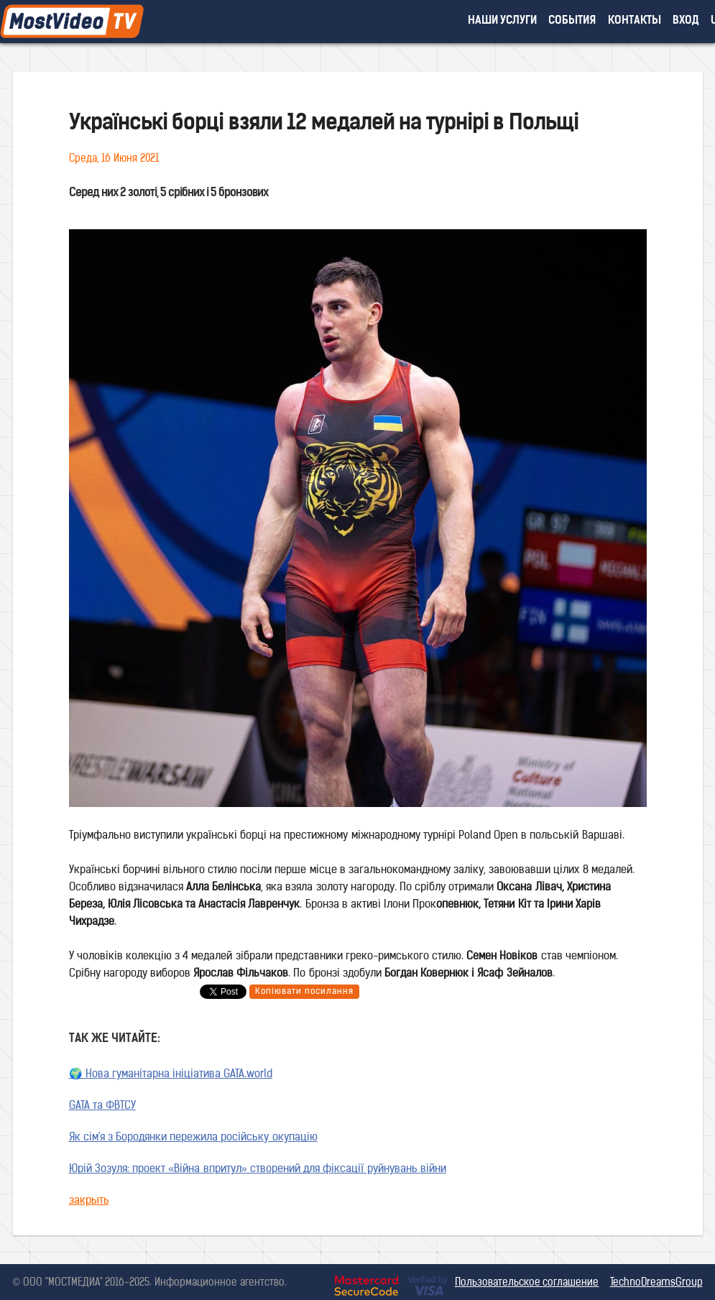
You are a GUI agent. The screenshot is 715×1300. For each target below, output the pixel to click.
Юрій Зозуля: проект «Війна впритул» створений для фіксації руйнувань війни (257, 1169)
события (572, 21)
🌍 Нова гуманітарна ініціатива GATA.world (171, 1074)
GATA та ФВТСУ (102, 1106)
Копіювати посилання (304, 991)
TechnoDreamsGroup (656, 1283)
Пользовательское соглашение (527, 1283)
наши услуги (503, 21)
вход (686, 21)
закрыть (89, 1201)
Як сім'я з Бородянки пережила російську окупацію (193, 1138)
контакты (634, 21)
